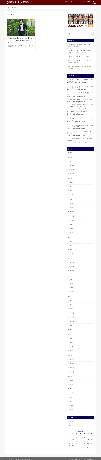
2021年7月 (70, 383)
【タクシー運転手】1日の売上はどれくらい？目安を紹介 (80, 93)
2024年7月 (70, 232)
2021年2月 (70, 404)
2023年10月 (71, 269)
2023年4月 (70, 295)
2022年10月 (71, 320)
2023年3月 (70, 299)
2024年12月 (71, 211)
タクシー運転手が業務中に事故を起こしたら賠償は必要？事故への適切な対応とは (80, 105)
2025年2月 (70, 202)
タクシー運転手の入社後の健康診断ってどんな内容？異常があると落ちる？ (80, 112)
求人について (68, 1)
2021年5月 (70, 391)
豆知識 (88, 1)
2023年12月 (71, 261)
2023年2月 (70, 303)
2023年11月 (71, 265)
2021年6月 (70, 387)
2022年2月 (70, 353)
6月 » (88, 445)
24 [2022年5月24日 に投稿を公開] (73, 441)
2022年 (11, 7)
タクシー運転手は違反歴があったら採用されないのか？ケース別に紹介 (80, 125)
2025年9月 (70, 177)
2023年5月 (70, 290)
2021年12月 (71, 362)
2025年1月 (70, 207)
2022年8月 (70, 328)
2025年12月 (71, 165)
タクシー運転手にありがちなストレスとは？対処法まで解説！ (80, 118)
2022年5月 (70, 341)
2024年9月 (70, 223)
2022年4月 (70, 345)
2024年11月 (71, 215)
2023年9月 (70, 274)
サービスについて (79, 1)
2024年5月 (70, 240)
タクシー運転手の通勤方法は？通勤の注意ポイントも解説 (79, 67)
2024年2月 (70, 253)
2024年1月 (70, 257)
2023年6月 (70, 286)
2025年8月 (70, 181)
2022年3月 (70, 349)
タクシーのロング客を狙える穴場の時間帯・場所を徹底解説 (80, 80)
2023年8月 (70, 278)
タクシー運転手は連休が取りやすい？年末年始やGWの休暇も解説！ (79, 45)
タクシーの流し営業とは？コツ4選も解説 (78, 56)
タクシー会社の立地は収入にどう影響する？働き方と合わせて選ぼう (79, 61)
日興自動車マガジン (79, 457)
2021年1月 (70, 408)
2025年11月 (71, 169)
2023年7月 (70, 282)
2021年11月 (71, 366)
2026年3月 (70, 152)
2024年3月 (70, 248)
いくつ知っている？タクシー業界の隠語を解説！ (80, 99)
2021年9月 (70, 374)
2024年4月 (70, 244)
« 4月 (72, 445)
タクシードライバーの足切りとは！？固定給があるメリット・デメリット (80, 86)
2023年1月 (70, 307)
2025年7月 (70, 186)
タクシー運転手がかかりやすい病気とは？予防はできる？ (80, 132)
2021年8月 (70, 378)
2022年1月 (70, 357)
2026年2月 (70, 156)
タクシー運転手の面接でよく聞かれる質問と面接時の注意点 (80, 139)
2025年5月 (70, 194)
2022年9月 (70, 324)
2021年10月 (71, 370)
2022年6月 (70, 336)
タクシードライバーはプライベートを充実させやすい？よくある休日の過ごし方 (79, 51)
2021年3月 (70, 399)
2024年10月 (71, 219)
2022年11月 (71, 316)
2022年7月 (70, 332)
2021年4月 (70, 395)
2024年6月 (70, 236)
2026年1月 (70, 160)
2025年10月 (71, 173)
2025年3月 (70, 198)
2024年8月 (70, 227)
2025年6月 (70, 190)
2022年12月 (71, 311)
